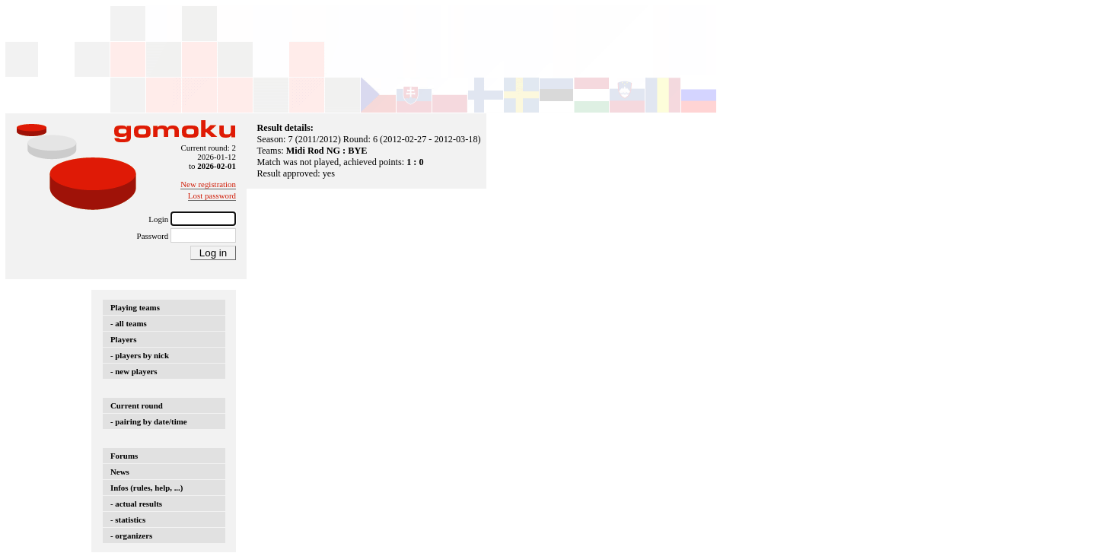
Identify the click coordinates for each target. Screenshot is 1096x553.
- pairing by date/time (148, 421)
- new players (134, 371)
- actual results (136, 503)
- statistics (127, 519)
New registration (208, 184)
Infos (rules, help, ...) (146, 487)
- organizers (131, 535)
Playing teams (135, 307)
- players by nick (139, 355)
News (119, 471)
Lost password (212, 195)
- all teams (128, 323)
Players (123, 339)
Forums (124, 455)
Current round (136, 405)
